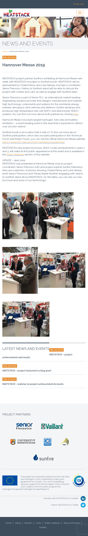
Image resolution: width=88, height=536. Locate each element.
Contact (42, 527)
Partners (28, 523)
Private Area (78, 4)
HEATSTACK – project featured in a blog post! (26, 370)
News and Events (72, 523)
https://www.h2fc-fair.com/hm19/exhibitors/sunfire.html (33, 142)
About (18, 523)
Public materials (52, 523)
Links (38, 523)
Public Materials (15, 154)
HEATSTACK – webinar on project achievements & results (33, 384)
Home (5, 51)
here (75, 114)
